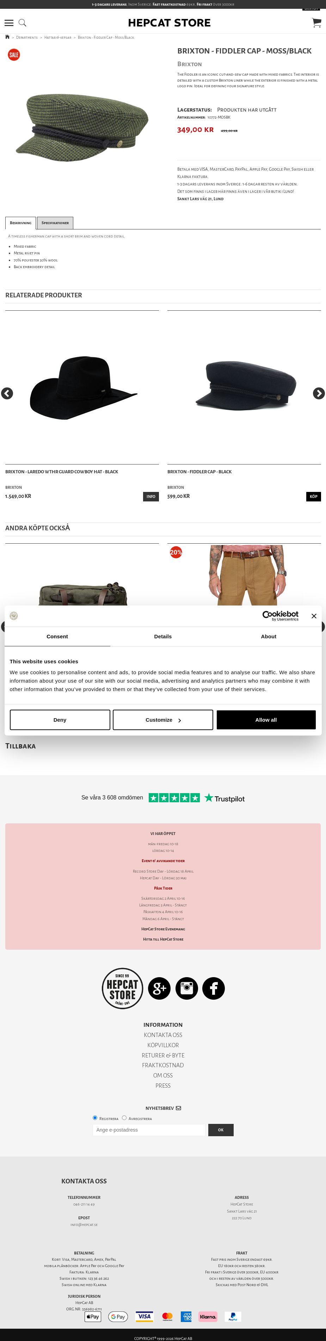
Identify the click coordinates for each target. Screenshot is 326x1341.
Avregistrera (140, 1118)
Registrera (108, 1118)
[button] (9, 22)
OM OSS (163, 1075)
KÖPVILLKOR (163, 1045)
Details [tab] (163, 636)
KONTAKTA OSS (163, 1035)
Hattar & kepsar (57, 37)
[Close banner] (314, 615)
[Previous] (7, 393)
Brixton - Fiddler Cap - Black (199, 472)
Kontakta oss (84, 1181)
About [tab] (269, 636)
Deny (60, 720)
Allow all (266, 720)
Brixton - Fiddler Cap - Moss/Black (106, 37)
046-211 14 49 (84, 1204)
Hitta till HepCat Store (163, 939)
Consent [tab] (57, 636)
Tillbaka (20, 746)
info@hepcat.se (84, 1224)
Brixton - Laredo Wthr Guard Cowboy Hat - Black (61, 472)
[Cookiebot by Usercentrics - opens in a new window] (268, 616)
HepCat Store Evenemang (163, 929)
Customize (163, 720)
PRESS (163, 1085)
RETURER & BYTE (163, 1055)
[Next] (319, 393)
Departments (27, 37)
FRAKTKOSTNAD (163, 1065)
